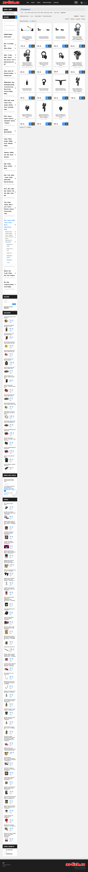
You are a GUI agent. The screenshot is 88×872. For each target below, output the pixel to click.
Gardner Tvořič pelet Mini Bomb (9, 456)
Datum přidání (38, 16)
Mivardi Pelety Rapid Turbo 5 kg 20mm (10, 317)
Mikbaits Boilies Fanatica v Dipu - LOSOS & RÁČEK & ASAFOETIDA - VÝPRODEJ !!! (10, 523)
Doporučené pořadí (47, 16)
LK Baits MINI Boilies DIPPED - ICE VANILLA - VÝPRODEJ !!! (9, 542)
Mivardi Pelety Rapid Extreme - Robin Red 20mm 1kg (9, 386)
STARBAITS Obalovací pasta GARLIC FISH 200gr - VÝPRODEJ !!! (9, 769)
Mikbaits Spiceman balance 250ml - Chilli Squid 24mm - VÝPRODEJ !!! (9, 807)
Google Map (56, 2)
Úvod (28, 2)
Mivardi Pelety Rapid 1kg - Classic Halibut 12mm (9, 368)
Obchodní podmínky (6, 864)
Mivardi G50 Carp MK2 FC (9, 646)
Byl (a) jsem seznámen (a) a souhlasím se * (9, 488)
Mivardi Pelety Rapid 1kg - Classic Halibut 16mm (9, 395)
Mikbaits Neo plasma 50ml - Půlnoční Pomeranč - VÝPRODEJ (9, 718)
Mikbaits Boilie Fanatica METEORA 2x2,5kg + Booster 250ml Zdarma (9, 561)
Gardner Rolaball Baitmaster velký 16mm (10, 430)
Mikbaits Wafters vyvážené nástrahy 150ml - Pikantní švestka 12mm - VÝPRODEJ (10, 655)
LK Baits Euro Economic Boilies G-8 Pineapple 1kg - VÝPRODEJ (9, 588)
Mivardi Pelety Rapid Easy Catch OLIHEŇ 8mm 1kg (9, 351)
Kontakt (33, 2)
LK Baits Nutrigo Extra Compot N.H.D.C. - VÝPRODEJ (8, 816)
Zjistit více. (6, 494)
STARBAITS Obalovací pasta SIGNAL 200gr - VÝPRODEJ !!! (8, 533)
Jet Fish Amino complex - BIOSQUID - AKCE (9, 326)
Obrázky (76, 16)
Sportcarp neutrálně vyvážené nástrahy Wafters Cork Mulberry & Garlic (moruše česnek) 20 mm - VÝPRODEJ (9, 738)
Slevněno (73, 19)
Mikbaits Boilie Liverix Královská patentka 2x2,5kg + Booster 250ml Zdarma (9, 749)
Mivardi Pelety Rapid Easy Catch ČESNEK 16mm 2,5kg (10, 404)
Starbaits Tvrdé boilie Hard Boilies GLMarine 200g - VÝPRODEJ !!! (9, 788)
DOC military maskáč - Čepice (8, 504)
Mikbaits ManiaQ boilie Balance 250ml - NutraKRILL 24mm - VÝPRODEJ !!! (10, 552)
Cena (32, 16)
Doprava (38, 2)
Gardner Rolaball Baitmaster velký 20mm (10, 448)
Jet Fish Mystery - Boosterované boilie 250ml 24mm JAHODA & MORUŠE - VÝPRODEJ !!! (10, 759)
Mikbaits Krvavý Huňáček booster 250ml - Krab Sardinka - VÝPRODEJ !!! (9, 579)
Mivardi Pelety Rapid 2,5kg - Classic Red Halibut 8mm (10, 422)
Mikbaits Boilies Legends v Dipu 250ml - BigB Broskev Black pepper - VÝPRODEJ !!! (9, 638)
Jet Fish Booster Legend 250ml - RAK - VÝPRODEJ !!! (9, 728)
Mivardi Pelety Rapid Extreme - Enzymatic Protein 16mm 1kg (10, 439)
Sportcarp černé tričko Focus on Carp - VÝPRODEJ (10, 570)
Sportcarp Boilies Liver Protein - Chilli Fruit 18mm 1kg (9, 376)
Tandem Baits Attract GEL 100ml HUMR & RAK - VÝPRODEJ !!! (9, 778)
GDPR (4, 866)
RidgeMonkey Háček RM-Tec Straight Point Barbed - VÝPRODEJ (9, 682)
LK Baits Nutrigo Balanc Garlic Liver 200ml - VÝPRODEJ (9, 618)
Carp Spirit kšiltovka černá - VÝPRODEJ (9, 609)
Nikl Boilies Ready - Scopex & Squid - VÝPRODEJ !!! (9, 710)
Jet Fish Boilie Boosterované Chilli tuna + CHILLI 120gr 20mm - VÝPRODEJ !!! (10, 797)
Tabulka (82, 16)
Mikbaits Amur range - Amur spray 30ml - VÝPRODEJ (9, 692)
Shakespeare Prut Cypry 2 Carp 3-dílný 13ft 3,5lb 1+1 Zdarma (9, 412)
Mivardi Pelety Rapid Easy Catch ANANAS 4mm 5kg (9, 343)
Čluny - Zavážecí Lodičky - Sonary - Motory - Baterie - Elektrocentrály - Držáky (38, 12)
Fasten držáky (56, 12)
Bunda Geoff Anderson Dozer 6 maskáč (8, 359)
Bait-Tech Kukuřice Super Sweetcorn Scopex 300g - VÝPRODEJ (9, 627)
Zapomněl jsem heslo (8, 306)
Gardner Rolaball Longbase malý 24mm (9, 465)
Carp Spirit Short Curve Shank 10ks (9, 674)
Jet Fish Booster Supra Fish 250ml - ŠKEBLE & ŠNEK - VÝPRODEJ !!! (9, 700)
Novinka (83, 19)
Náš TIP (67, 19)
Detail (11, 322)
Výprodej (78, 19)
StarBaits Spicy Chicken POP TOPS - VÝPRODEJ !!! (9, 825)
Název (27, 16)
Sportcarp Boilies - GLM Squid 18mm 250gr (9, 334)
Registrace (6, 307)
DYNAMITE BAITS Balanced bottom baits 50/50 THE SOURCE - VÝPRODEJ (10, 664)
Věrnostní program (47, 2)
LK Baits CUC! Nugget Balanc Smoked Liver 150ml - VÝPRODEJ (9, 513)
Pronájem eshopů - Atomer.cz (80, 868)
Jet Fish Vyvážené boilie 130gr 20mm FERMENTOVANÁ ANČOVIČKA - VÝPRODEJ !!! (9, 599)
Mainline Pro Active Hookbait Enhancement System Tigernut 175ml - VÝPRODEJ (10, 835)
